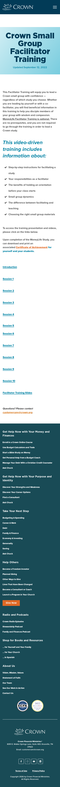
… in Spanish (9, 657)
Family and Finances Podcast (16, 632)
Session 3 (8, 302)
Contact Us (8, 693)
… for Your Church (11, 652)
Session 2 (8, 290)
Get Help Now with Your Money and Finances (26, 434)
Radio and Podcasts (15, 615)
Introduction (10, 267)
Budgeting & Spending (13, 518)
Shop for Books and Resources (23, 640)
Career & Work (9, 523)
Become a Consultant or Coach (17, 590)
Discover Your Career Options (16, 492)
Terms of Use (21, 771)
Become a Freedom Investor (16, 569)
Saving (6, 549)
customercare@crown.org (17, 412)
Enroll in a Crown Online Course (17, 442)
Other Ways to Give (12, 579)
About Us (9, 666)
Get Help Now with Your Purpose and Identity (27, 478)
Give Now (11, 603)
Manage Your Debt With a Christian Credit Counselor (27, 463)
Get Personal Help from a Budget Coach (21, 458)
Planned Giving (10, 574)
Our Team (7, 683)
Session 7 (8, 345)
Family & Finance (11, 533)
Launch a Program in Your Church (19, 595)
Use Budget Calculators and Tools (19, 448)
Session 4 (8, 314)
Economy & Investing (13, 538)
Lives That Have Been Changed (17, 584)
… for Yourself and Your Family (17, 647)
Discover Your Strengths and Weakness (21, 487)
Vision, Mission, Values (13, 673)
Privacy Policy (38, 771)
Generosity (8, 544)
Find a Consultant (11, 497)
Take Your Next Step (16, 511)
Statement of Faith (11, 678)
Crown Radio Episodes (13, 622)
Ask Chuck (8, 468)
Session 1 (8, 279)
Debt (5, 528)
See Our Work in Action (13, 688)
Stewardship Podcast (13, 627)
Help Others (10, 562)
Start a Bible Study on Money (16, 453)
